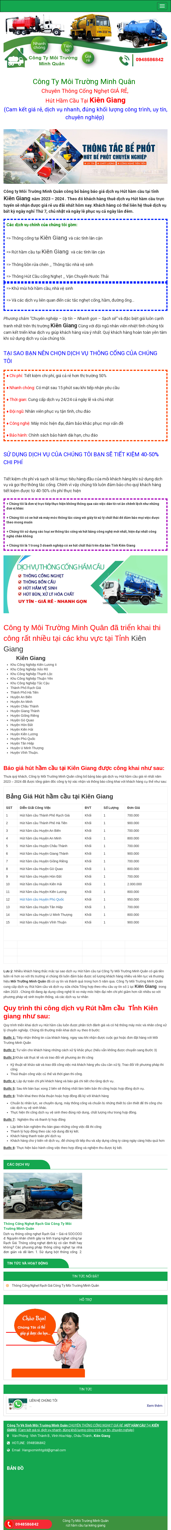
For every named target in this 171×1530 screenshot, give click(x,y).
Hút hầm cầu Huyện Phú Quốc (42, 899)
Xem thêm (154, 1406)
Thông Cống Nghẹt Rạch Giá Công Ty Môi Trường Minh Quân (55, 1285)
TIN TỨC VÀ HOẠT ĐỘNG (27, 1263)
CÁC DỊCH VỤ (18, 1164)
